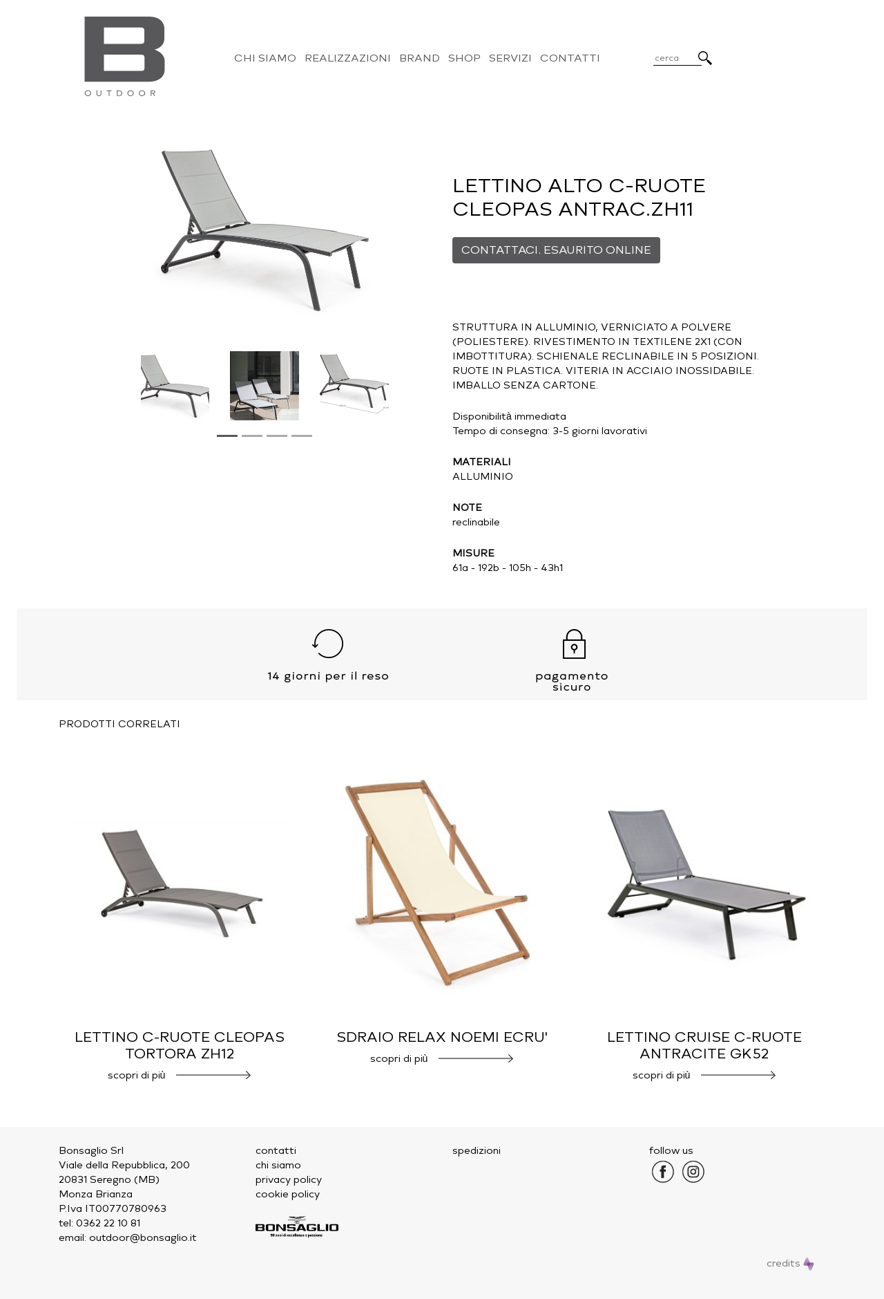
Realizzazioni (348, 58)
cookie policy (288, 1194)
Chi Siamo (265, 58)
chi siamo (278, 1165)
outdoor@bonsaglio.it (143, 1238)
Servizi (510, 58)
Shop (464, 58)
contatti (276, 1151)
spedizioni (476, 1151)
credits (790, 1263)
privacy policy (289, 1180)
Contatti (570, 58)
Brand (419, 58)
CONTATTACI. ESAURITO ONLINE (556, 249)
